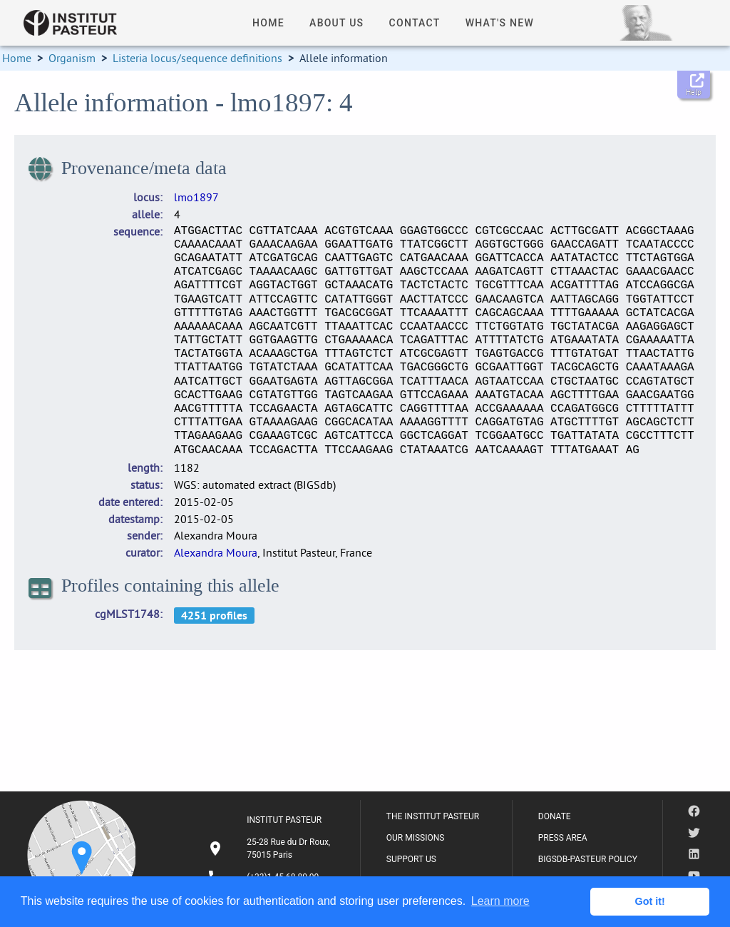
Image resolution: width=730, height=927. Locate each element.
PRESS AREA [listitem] (562, 838)
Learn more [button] (500, 901)
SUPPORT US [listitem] (411, 859)
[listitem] (270, 848)
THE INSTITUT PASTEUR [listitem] (432, 816)
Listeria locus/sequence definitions (197, 58)
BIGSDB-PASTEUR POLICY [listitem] (587, 859)
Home (16, 58)
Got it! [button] (650, 901)
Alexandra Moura (215, 552)
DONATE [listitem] (554, 816)
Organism (72, 58)
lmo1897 (196, 197)
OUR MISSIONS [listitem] (415, 838)
